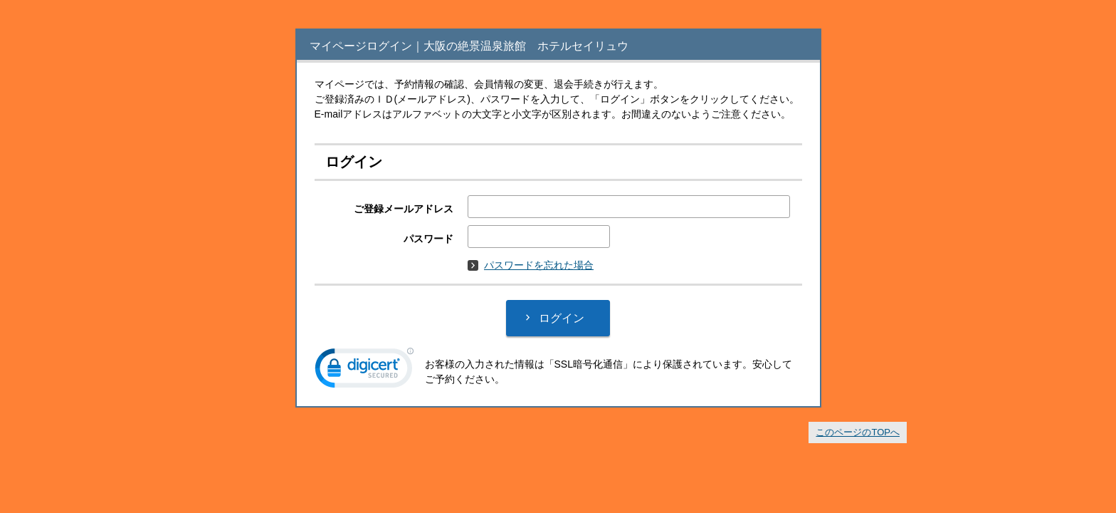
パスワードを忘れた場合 (531, 265)
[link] (364, 371)
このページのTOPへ (858, 432)
